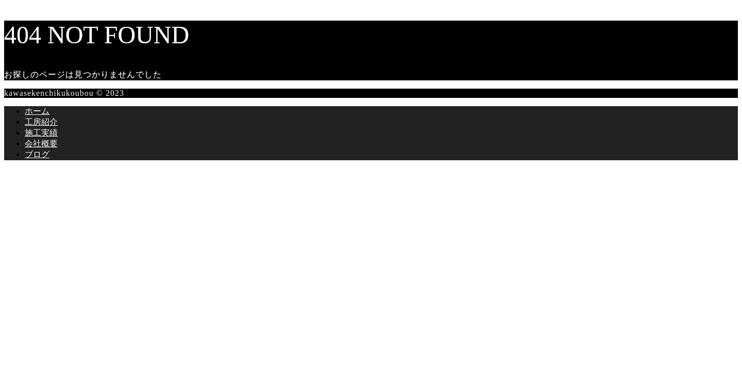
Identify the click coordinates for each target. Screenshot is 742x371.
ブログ (37, 154)
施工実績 (41, 132)
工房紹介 (41, 121)
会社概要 (41, 143)
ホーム (37, 111)
